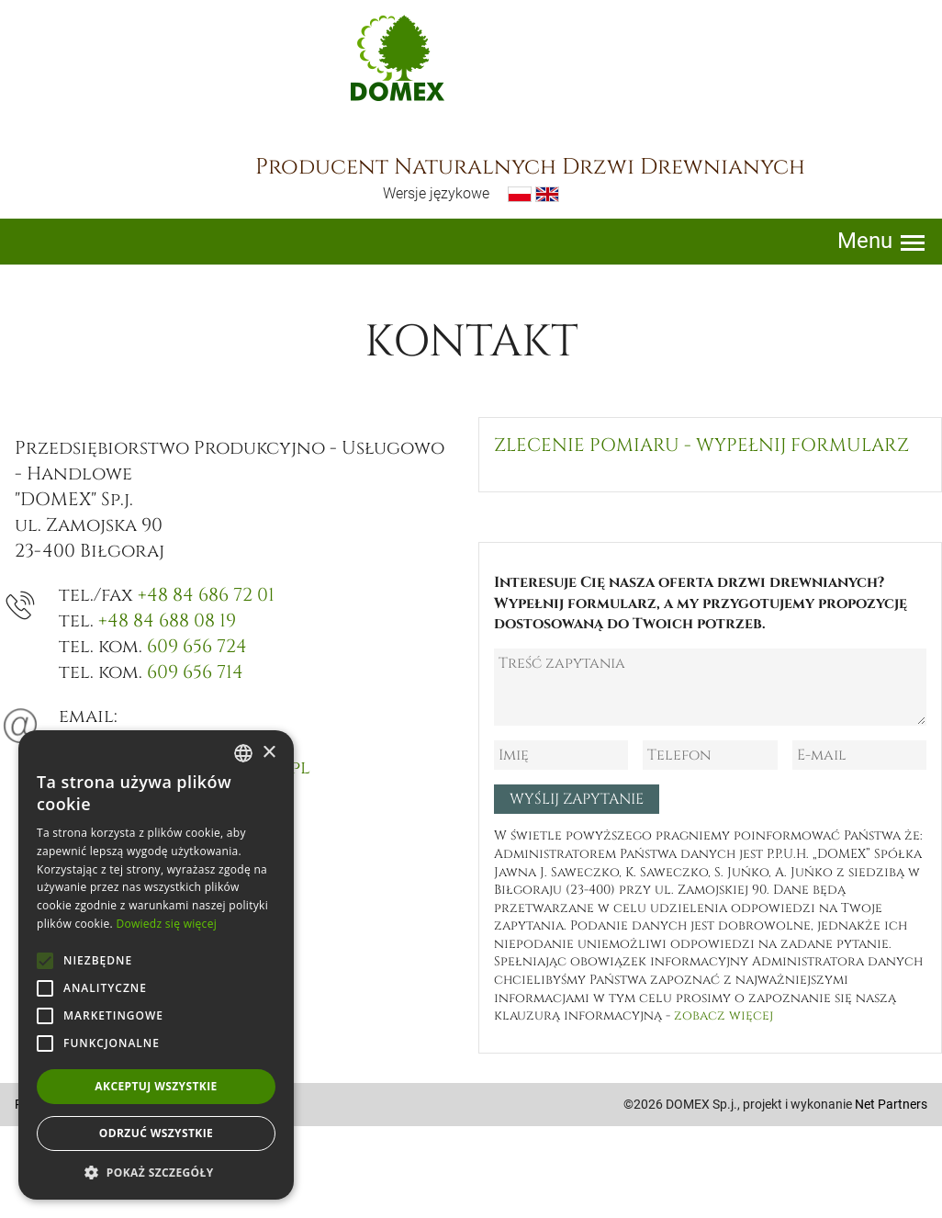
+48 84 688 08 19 (167, 620)
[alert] (156, 965)
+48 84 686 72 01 (206, 594)
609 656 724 (197, 646)
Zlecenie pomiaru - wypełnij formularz (701, 445)
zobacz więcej (723, 1015)
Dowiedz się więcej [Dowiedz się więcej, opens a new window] (166, 923)
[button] (156, 1172)
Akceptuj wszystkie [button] (156, 1086)
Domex (397, 58)
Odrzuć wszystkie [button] (156, 1133)
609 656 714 (195, 672)
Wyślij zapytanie (577, 799)
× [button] (268, 753)
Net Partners (891, 1104)
